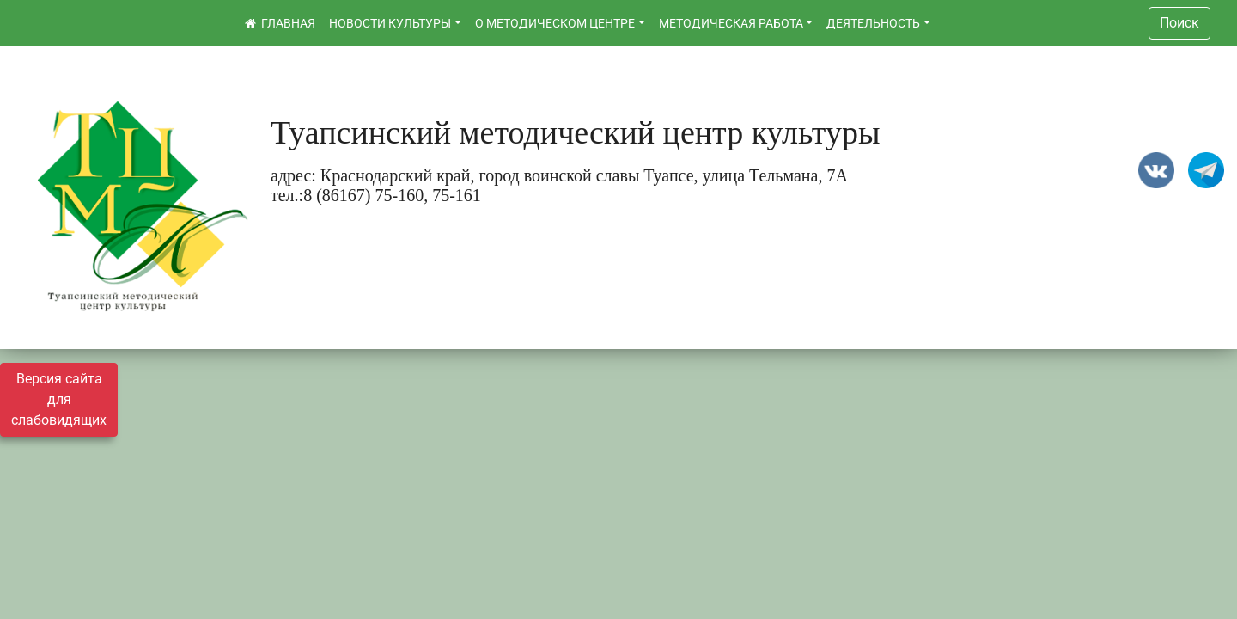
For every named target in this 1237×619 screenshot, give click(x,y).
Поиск (1179, 23)
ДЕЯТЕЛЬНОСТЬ (873, 23)
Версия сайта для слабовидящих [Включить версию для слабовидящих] (59, 399)
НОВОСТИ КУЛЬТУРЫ (390, 23)
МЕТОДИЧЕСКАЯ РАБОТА (731, 23)
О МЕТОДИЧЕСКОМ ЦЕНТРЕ (555, 23)
